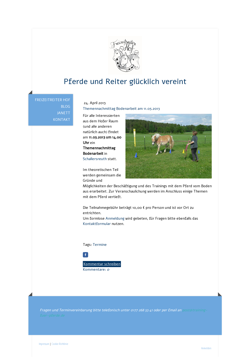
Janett (63, 113)
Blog (65, 106)
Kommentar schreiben (101, 264)
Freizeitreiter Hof (52, 100)
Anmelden (206, 348)
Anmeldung (115, 218)
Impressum (44, 344)
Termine (100, 244)
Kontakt (61, 119)
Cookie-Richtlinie (60, 344)
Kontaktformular (97, 223)
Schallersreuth (95, 158)
